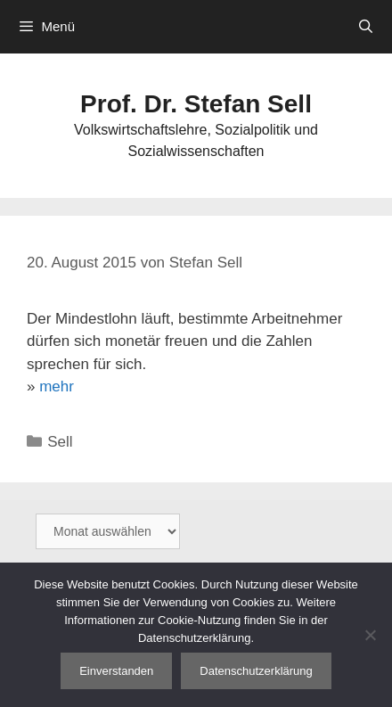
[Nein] (370, 635)
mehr (56, 386)
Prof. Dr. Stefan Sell (196, 104)
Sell (59, 441)
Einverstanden (116, 671)
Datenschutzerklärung (256, 671)
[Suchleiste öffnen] (365, 26)
